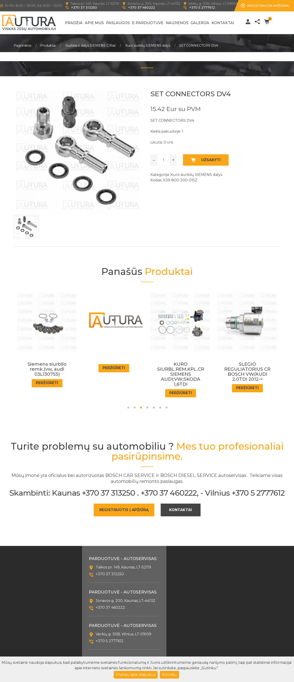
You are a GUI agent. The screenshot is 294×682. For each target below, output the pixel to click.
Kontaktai (222, 23)
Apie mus (94, 23)
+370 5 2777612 (202, 7)
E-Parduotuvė (147, 23)
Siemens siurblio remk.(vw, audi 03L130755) (47, 369)
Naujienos (177, 23)
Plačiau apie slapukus (135, 674)
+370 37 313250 (84, 7)
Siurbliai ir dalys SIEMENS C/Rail (90, 45)
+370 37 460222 (141, 7)
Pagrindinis (22, 45)
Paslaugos (118, 23)
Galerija (200, 23)
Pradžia (74, 23)
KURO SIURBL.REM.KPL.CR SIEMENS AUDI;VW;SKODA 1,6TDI (180, 374)
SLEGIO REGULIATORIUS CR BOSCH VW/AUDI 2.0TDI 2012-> (247, 372)
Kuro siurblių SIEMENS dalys (147, 45)
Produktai (48, 45)
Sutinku (169, 674)
